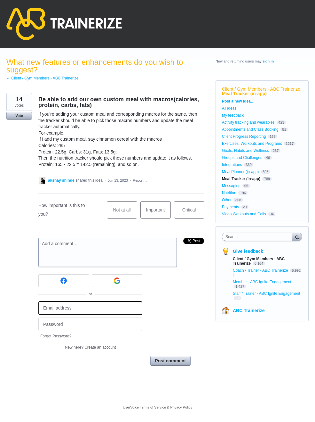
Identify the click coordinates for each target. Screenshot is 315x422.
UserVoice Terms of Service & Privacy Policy (157, 407)
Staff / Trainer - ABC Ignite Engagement (266, 293)
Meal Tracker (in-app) (244, 93)
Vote (19, 116)
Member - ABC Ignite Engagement (262, 282)
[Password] (90, 324)
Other (227, 200)
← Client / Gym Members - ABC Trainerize (42, 78)
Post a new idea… (238, 101)
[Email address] (90, 308)
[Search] (297, 237)
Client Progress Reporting (244, 136)
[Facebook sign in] (63, 280)
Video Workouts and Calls (244, 214)
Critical (193, 213)
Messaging (231, 186)
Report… (140, 180)
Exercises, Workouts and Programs (252, 143)
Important (158, 213)
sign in (268, 61)
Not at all (125, 213)
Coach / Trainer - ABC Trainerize (261, 270)
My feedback (233, 115)
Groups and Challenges (242, 157)
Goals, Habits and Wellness (245, 150)
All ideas (229, 108)
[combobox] (258, 237)
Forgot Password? (55, 336)
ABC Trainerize (249, 310)
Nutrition (229, 193)
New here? (90, 347)
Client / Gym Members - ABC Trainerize (261, 89)
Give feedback (248, 251)
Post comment (170, 360)
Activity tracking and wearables (248, 122)
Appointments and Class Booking (250, 129)
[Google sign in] (117, 280)
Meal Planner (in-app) (240, 172)
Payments (230, 207)
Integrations (232, 164)
